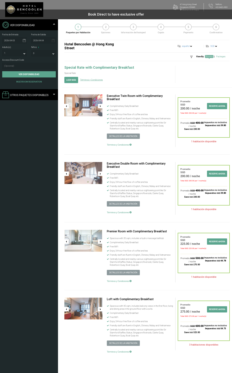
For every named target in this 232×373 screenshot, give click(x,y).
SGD (212, 46)
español (186, 46)
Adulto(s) (6, 47)
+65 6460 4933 (221, 7)
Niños (35, 47)
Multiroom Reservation (29, 82)
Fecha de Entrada (10, 34)
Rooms (209, 56)
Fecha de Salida (38, 34)
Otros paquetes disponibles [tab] (28, 95)
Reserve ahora (217, 106)
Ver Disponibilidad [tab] (28, 25)
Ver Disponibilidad (29, 74)
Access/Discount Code (13, 60)
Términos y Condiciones (91, 80)
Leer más (71, 80)
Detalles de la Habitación (123, 136)
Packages (220, 56)
